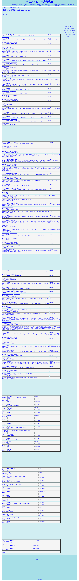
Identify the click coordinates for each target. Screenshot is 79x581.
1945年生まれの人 (14, 331)
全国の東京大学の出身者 (6, 123)
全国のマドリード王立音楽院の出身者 (9, 279)
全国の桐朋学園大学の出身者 (7, 181)
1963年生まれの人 (13, 247)
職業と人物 (69, 36)
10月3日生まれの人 (5, 164)
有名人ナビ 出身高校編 (69, 28)
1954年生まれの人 (13, 310)
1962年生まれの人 (14, 274)
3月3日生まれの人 (5, 431)
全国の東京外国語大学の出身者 (8, 314)
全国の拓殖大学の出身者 (6, 66)
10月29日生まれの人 (6, 378)
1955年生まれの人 (5, 306)
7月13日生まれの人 (5, 310)
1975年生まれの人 (13, 151)
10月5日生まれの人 (5, 99)
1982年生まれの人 (14, 95)
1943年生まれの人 (13, 337)
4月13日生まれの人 (5, 196)
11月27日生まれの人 (5, 238)
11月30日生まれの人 (5, 72)
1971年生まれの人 (14, 182)
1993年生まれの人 (13, 42)
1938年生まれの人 (13, 370)
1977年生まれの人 (13, 124)
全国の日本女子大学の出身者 (7, 207)
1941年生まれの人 (13, 359)
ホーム (8, 4)
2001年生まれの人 (5, 37)
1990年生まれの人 (14, 62)
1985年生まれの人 (14, 72)
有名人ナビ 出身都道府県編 (69, 30)
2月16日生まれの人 (5, 42)
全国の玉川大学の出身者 (6, 470)
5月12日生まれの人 (5, 374)
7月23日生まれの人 (5, 242)
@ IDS (41, 579)
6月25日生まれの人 (5, 146)
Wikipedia (49, 34)
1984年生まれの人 (13, 76)
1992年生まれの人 (13, 48)
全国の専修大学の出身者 (6, 47)
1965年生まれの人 (13, 233)
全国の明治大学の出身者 (6, 144)
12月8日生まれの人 (5, 337)
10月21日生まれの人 (6, 62)
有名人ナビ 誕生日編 (69, 26)
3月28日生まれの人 (5, 177)
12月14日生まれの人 (6, 119)
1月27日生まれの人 (5, 226)
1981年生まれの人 (13, 105)
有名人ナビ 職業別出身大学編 (69, 34)
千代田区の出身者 (5, 342)
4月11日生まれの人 (5, 124)
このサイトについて (73, 4)
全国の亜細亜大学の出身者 (7, 104)
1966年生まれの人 (13, 226)
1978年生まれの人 (14, 119)
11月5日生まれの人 (5, 151)
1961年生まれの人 (13, 280)
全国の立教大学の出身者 (6, 329)
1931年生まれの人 (14, 378)
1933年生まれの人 (13, 374)
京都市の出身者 (5, 225)
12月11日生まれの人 (5, 343)
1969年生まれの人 (13, 196)
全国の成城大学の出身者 (6, 358)
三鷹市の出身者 (17, 181)
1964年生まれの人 (14, 238)
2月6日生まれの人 (5, 48)
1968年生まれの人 (5, 208)
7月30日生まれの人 (5, 76)
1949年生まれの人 (13, 323)
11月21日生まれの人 (5, 182)
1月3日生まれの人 (5, 359)
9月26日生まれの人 (5, 323)
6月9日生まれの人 (5, 91)
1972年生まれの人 (13, 164)
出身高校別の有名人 (32, 4)
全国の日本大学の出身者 (6, 170)
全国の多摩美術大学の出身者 (7, 156)
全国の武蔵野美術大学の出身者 (8, 163)
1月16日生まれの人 (5, 280)
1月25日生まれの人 (5, 213)
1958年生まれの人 (5, 295)
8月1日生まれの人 (5, 348)
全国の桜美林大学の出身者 (7, 176)
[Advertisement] (31, 22)
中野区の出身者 (17, 294)
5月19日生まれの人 (5, 247)
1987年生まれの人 (13, 67)
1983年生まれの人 (14, 87)
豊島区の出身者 (15, 329)
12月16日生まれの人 (6, 331)
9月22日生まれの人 (5, 67)
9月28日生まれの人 (5, 370)
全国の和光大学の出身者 (6, 231)
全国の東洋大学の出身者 (6, 322)
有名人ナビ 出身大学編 (69, 32)
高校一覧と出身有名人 (65, 4)
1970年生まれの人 (5, 192)
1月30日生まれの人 (5, 105)
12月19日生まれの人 (6, 87)
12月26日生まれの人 (6, 95)
